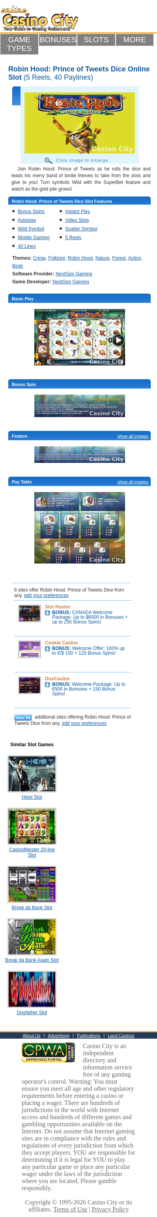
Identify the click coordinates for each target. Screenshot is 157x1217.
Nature (102, 258)
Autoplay (27, 220)
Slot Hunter (58, 607)
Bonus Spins (31, 211)
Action (134, 258)
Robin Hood (80, 258)
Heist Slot (32, 797)
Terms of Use (70, 1209)
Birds (17, 266)
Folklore (56, 258)
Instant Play (77, 211)
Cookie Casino (61, 643)
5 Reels (73, 237)
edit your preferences (46, 595)
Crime (39, 258)
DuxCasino (57, 679)
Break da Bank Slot (32, 907)
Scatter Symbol (81, 229)
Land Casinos (121, 1035)
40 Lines (27, 246)
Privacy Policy (110, 1209)
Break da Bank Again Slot (32, 960)
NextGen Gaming (74, 274)
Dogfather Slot (32, 1012)
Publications (88, 1035)
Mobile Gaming (34, 237)
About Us (31, 1035)
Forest (118, 258)
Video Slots (77, 220)
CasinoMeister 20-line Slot (32, 852)
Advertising (58, 1035)
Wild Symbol (31, 229)
